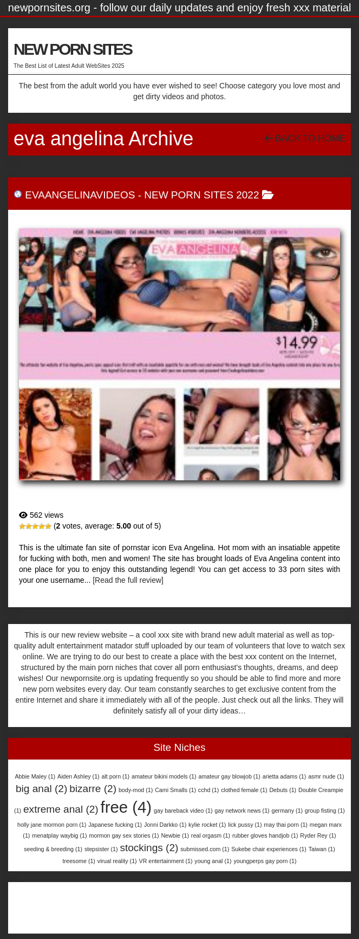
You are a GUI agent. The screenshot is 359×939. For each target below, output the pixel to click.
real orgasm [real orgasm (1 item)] (210, 835)
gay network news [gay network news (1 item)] (241, 810)
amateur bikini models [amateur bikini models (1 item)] (164, 776)
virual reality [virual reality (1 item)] (117, 861)
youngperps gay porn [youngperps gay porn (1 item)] (264, 861)
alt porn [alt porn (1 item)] (116, 776)
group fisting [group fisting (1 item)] (325, 810)
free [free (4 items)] (126, 807)
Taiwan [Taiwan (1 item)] (322, 849)
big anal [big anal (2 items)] (41, 788)
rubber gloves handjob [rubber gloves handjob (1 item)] (265, 835)
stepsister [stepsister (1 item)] (101, 849)
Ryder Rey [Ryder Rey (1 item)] (318, 835)
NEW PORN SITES (73, 49)
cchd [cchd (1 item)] (208, 790)
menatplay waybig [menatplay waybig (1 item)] (59, 835)
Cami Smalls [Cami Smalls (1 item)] (175, 790)
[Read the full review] (128, 580)
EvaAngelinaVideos (80, 195)
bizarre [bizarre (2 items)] (92, 788)
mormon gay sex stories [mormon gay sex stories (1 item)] (124, 835)
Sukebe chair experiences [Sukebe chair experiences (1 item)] (268, 849)
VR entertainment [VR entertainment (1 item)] (166, 861)
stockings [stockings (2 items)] (149, 847)
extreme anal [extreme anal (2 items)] (61, 809)
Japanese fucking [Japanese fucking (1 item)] (115, 824)
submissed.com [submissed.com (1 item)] (204, 849)
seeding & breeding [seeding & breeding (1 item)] (53, 849)
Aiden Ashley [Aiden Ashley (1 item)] (78, 776)
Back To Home (305, 138)
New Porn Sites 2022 (201, 195)
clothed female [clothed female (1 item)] (244, 790)
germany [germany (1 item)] (287, 810)
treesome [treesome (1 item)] (79, 861)
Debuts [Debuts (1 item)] (282, 790)
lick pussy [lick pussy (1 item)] (245, 824)
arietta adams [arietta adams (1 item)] (284, 776)
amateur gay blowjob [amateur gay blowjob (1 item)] (229, 776)
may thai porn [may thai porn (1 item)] (286, 824)
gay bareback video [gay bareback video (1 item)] (183, 810)
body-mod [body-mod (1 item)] (136, 790)
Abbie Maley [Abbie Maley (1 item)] (35, 776)
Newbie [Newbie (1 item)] (175, 835)
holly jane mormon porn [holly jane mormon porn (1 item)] (51, 824)
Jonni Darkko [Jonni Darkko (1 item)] (165, 824)
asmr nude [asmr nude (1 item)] (326, 776)
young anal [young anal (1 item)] (212, 861)
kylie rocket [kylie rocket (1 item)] (207, 824)
